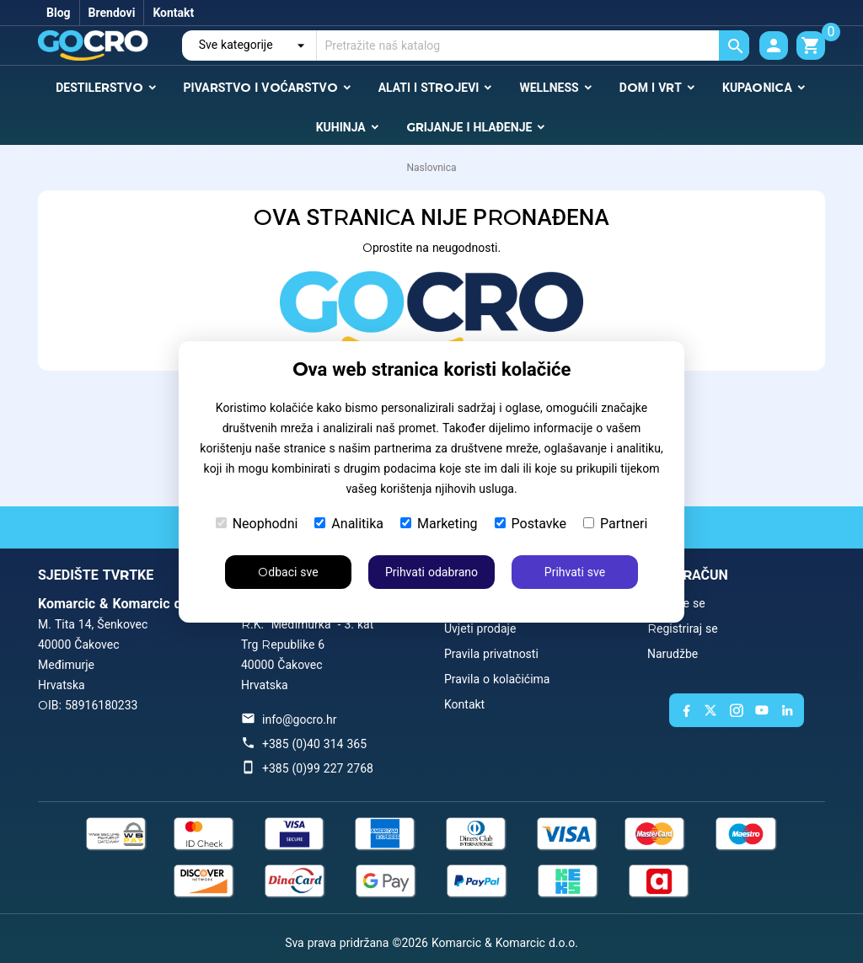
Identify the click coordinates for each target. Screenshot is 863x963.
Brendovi (112, 12)
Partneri (615, 524)
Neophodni (257, 524)
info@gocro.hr (299, 719)
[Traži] (533, 45)
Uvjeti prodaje (480, 628)
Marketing (438, 524)
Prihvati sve (574, 572)
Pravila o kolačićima (496, 679)
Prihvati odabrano (431, 572)
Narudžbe (672, 653)
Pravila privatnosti (491, 653)
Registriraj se (682, 628)
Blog (58, 12)
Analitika (348, 524)
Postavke (530, 524)
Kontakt (173, 12)
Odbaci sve (288, 572)
